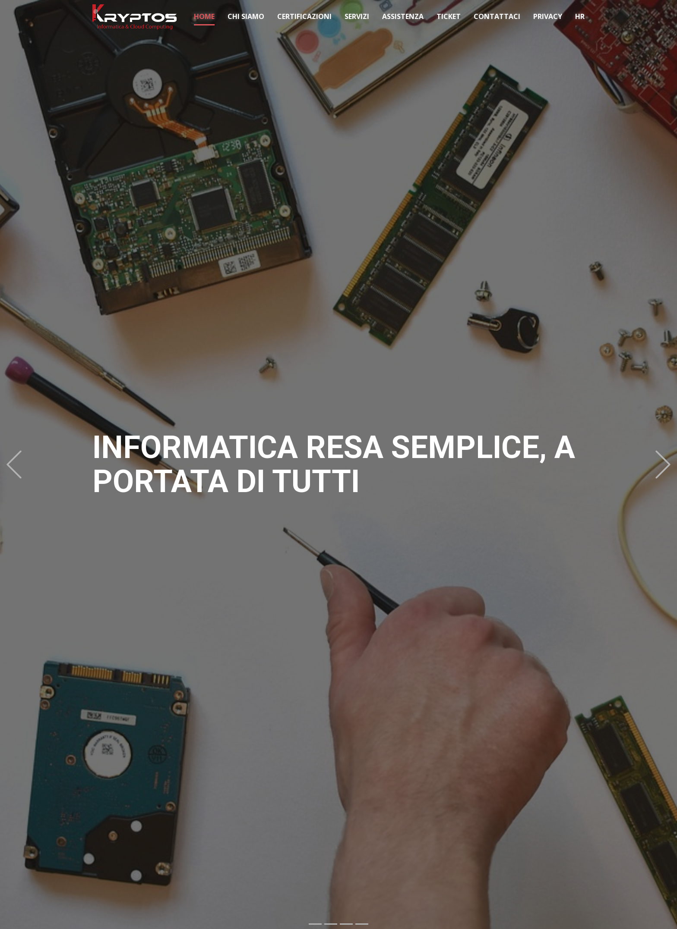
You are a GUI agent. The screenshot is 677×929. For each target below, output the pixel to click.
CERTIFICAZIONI (304, 16)
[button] (14, 465)
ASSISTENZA (403, 16)
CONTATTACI (497, 16)
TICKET (449, 16)
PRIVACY (547, 16)
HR (580, 16)
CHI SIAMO (246, 16)
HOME (204, 16)
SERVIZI (357, 16)
